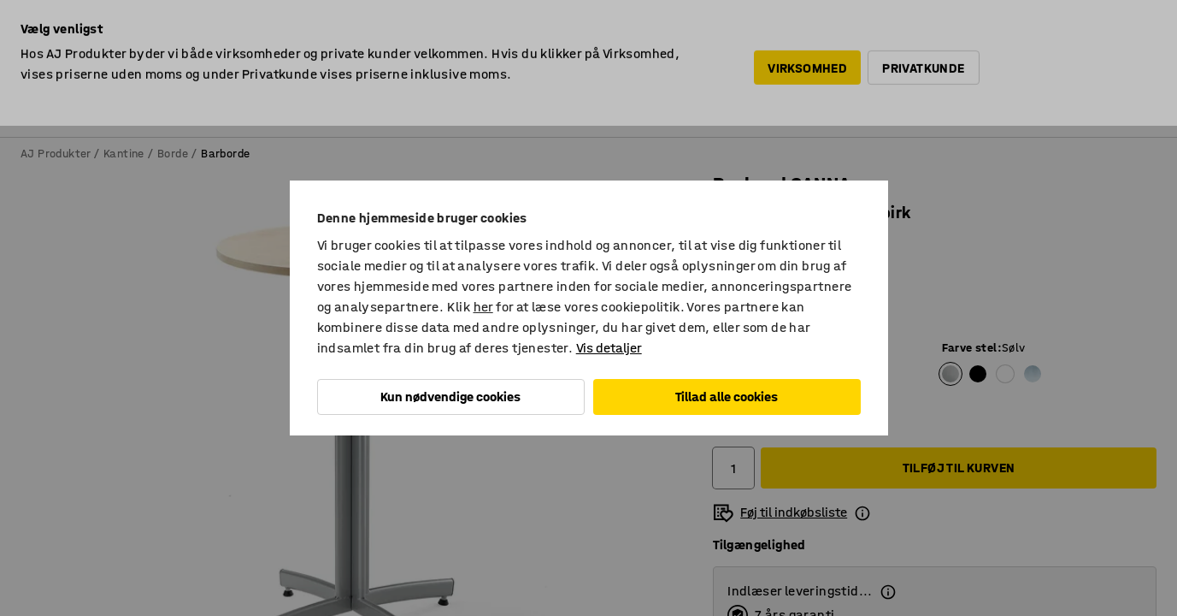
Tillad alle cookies (726, 396)
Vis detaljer (609, 348)
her (483, 307)
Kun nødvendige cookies (450, 396)
